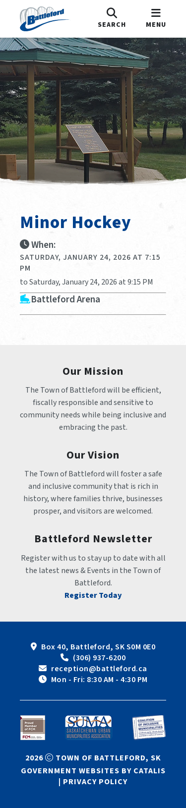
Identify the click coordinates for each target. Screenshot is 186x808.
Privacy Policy (95, 781)
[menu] (156, 19)
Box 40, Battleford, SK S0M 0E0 (98, 646)
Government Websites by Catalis (93, 770)
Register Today (93, 595)
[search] (112, 19)
